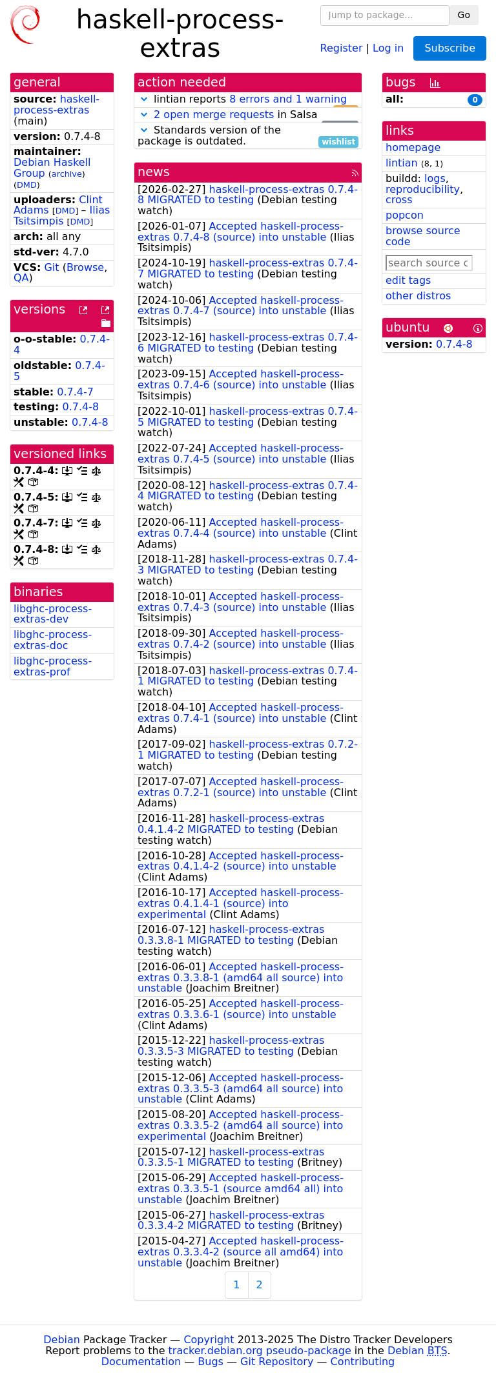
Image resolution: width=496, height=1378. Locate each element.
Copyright (208, 1339)
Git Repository (276, 1361)
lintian (402, 163)
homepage (413, 147)
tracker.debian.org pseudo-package (260, 1350)
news (154, 172)
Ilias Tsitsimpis (62, 215)
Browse (85, 267)
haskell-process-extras (56, 104)
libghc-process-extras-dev (53, 614)
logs (435, 178)
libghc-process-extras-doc (53, 640)
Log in (388, 47)
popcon (405, 215)
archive (67, 174)
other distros (418, 296)
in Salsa (248, 115)
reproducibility (423, 189)
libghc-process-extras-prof (53, 666)
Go (464, 15)
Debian (61, 1339)
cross (399, 200)
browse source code (423, 236)
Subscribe (449, 48)
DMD (27, 185)
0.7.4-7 (75, 392)
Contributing (363, 1361)
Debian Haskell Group (52, 167)
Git (51, 267)
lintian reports (248, 99)
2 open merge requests (214, 114)
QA (21, 278)
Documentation (141, 1361)
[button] (144, 99)
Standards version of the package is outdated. (248, 136)
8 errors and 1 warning (288, 99)
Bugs (210, 1361)
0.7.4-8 (81, 407)
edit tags (408, 280)
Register (341, 47)
